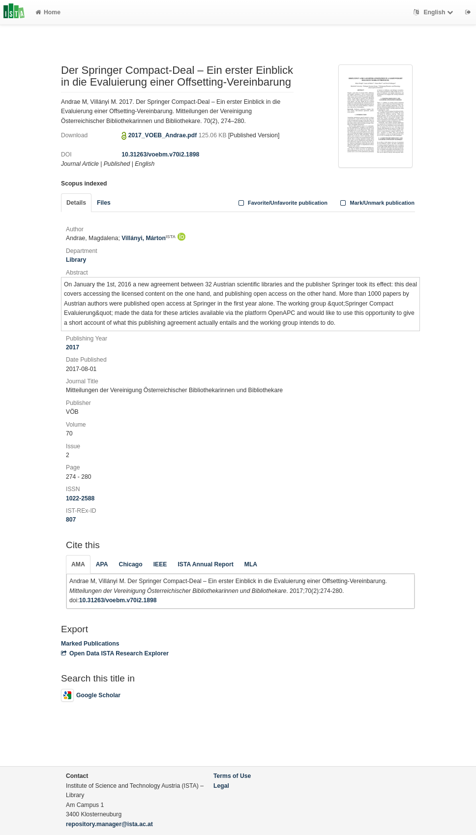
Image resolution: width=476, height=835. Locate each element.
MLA (250, 564)
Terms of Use (232, 776)
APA (102, 564)
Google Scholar (90, 695)
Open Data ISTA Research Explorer (115, 653)
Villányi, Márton (148, 238)
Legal (221, 785)
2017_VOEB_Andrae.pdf (163, 135)
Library (76, 259)
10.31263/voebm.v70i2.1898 (160, 154)
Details (76, 202)
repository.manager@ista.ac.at (109, 824)
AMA (78, 564)
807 (71, 519)
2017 (72, 347)
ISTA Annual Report (205, 564)
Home (47, 12)
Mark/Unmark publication (376, 203)
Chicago (131, 564)
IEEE (160, 564)
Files (104, 202)
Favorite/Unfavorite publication (281, 203)
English (434, 12)
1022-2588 (80, 498)
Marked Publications (90, 643)
